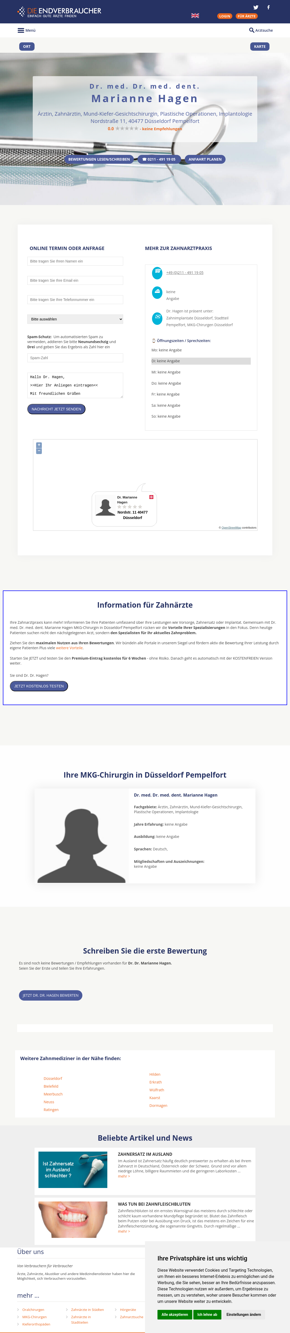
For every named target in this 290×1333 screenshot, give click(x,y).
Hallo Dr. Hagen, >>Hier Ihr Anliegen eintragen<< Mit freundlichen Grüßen (75, 389)
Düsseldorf (53, 1080)
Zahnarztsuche (131, 1318)
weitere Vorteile (69, 649)
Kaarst (154, 1099)
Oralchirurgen (33, 1311)
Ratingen (51, 1111)
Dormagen (158, 1107)
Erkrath (155, 1083)
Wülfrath (156, 1091)
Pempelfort (175, 326)
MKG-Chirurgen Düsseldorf (210, 326)
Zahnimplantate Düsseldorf (189, 319)
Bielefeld (51, 1087)
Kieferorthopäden (36, 1325)
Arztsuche (264, 30)
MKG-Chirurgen (34, 1318)
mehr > (124, 1177)
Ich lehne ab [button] (207, 1314)
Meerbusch (53, 1095)
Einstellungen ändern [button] (244, 1314)
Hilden (154, 1075)
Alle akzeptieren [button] (175, 1314)
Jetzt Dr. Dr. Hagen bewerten (50, 996)
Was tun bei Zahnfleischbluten (154, 1206)
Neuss (49, 1103)
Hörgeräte (128, 1311)
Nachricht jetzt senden (56, 414)
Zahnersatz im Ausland (145, 1156)
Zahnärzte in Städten (87, 1311)
